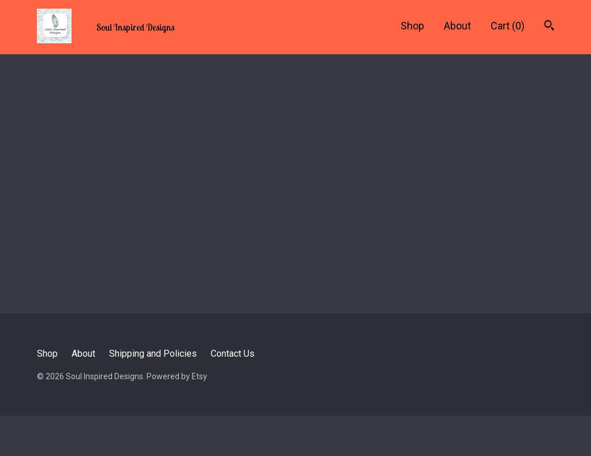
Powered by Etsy (177, 376)
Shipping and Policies (153, 353)
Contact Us (233, 353)
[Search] (549, 27)
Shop (412, 26)
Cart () (508, 26)
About (457, 26)
